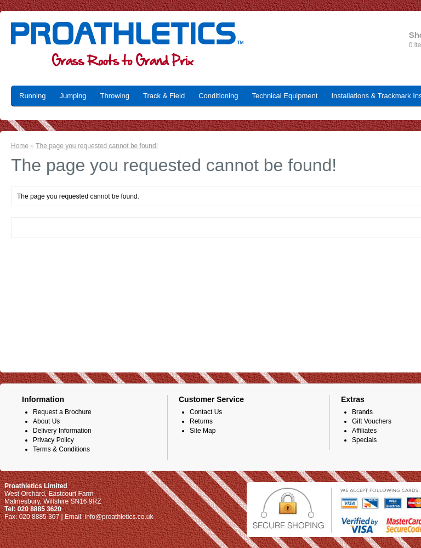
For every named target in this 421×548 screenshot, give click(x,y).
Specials (364, 440)
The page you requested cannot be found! (97, 146)
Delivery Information (62, 430)
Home (20, 146)
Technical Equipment (284, 96)
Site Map (202, 430)
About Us (46, 421)
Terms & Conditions (61, 449)
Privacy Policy (53, 440)
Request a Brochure (62, 412)
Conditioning (218, 96)
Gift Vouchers (371, 421)
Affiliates (364, 430)
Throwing (114, 96)
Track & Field (164, 96)
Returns (201, 421)
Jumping (72, 96)
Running (32, 96)
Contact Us (206, 412)
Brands (362, 412)
